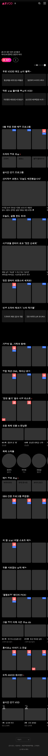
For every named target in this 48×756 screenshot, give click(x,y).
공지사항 (11, 746)
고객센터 (36, 746)
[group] (13, 80)
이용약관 (17, 746)
